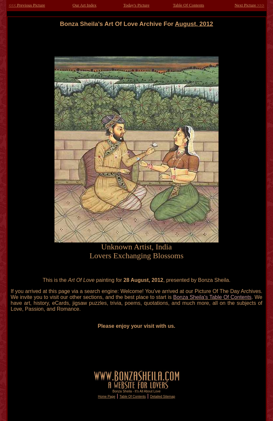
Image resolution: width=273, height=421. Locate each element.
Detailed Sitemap (162, 396)
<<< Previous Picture (27, 5)
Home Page (106, 396)
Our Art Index (84, 5)
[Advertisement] (136, 42)
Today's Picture (136, 5)
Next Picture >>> (249, 5)
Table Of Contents (188, 5)
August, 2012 (194, 23)
